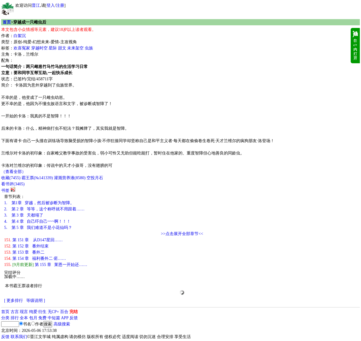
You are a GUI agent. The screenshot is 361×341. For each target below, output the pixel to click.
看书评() (12, 184)
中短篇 (54, 318)
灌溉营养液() (69, 178)
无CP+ (53, 312)
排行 (15, 318)
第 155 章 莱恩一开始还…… (45, 264)
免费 (42, 318)
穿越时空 (39, 48)
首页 (7, 22)
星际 (53, 48)
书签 (5, 190)
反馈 (73, 318)
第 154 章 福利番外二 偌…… (35, 258)
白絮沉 (20, 36)
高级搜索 (62, 324)
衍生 (42, 312)
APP (65, 318)
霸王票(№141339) (37, 178)
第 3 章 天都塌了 (23, 215)
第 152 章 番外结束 (26, 246)
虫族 (89, 48)
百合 (64, 312)
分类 (5, 318)
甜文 (62, 48)
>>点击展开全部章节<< (182, 234)
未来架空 (75, 48)
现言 (24, 312)
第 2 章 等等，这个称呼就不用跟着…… (44, 209)
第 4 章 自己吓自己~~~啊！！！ (37, 221)
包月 (33, 318)
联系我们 (19, 337)
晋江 (36, 5)
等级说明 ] (35, 300)
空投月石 (95, 178)
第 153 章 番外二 (24, 252)
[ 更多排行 (13, 300)
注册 (60, 5)
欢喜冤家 (22, 48)
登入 (51, 5)
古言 (15, 312)
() (10, 178)
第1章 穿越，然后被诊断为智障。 (39, 203)
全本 (24, 318)
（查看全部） (13, 171)
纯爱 (33, 312)
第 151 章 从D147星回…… (33, 240)
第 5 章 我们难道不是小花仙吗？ (38, 227)
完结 (73, 312)
